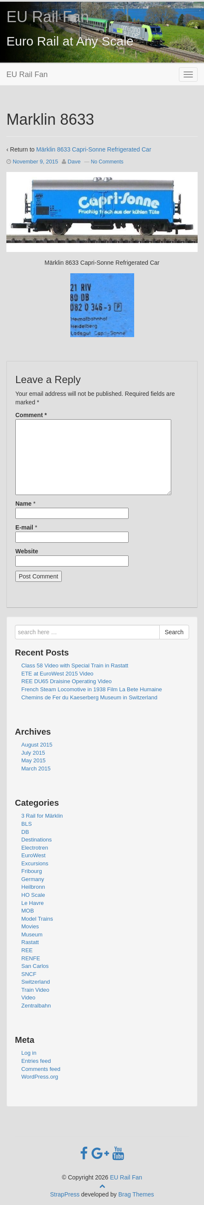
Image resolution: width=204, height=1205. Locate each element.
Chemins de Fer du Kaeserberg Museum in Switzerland (89, 697)
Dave (74, 161)
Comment (31, 415)
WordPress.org (39, 1076)
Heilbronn (33, 887)
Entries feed (36, 1061)
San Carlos (35, 966)
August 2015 (36, 744)
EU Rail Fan (47, 17)
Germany (32, 879)
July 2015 (33, 753)
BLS (26, 824)
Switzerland (35, 982)
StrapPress (64, 1194)
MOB (27, 910)
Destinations (36, 839)
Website (26, 551)
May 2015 (33, 760)
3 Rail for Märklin (42, 816)
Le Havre (32, 903)
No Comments (107, 162)
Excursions (35, 863)
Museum (32, 934)
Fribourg (31, 871)
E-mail (24, 527)
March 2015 (36, 768)
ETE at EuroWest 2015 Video (57, 673)
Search (174, 632)
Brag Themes (136, 1194)
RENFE (30, 958)
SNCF (28, 974)
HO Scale (33, 895)
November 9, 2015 (35, 161)
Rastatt (30, 942)
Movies (30, 926)
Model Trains (37, 919)
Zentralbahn (36, 1005)
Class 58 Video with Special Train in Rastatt (74, 665)
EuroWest (33, 855)
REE (27, 950)
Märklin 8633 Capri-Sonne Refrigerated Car (93, 149)
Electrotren (34, 847)
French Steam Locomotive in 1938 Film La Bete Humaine (91, 689)
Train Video (35, 990)
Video (28, 997)
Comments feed (40, 1069)
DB (25, 832)
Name (23, 503)
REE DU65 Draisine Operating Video (66, 681)
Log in (28, 1053)
